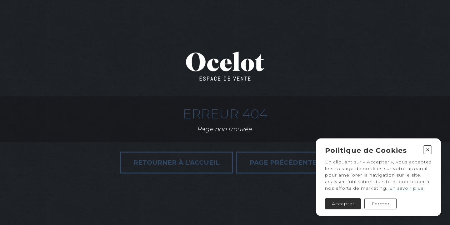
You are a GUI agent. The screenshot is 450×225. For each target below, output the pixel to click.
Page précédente (283, 162)
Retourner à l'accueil (176, 162)
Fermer (381, 204)
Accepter (343, 204)
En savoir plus (406, 188)
